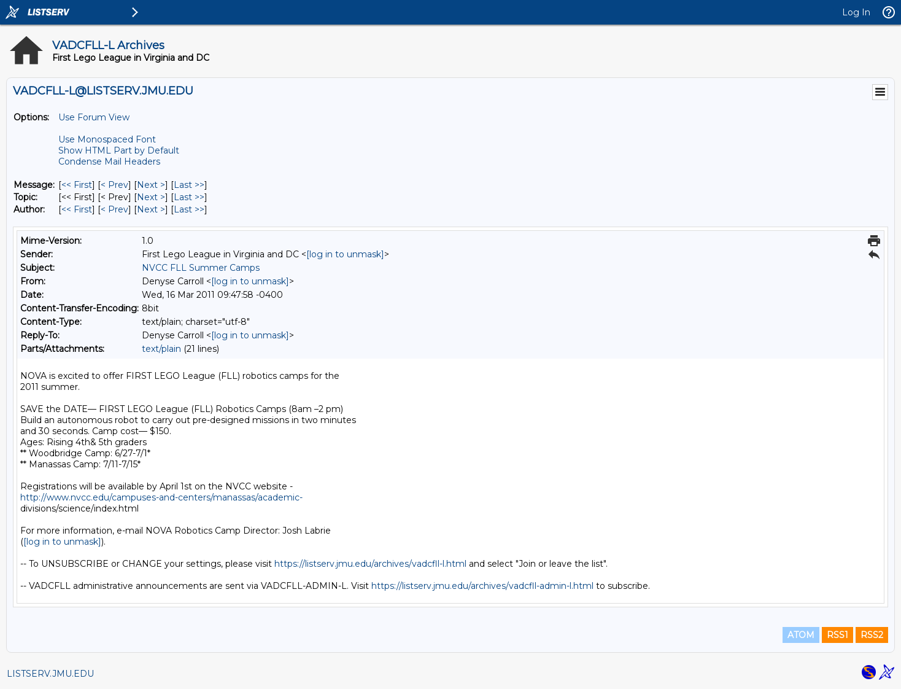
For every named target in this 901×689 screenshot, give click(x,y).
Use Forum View (94, 117)
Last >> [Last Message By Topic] (189, 197)
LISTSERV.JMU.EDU (50, 673)
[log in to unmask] (345, 254)
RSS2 (871, 634)
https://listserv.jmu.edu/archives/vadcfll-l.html (370, 563)
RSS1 (837, 634)
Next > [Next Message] (151, 184)
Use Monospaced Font (107, 139)
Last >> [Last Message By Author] (189, 209)
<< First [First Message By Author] (76, 209)
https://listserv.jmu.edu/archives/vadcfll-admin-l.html (482, 585)
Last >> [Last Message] (189, 184)
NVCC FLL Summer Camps (201, 267)
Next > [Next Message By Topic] (151, 197)
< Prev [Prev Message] (114, 184)
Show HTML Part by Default (118, 150)
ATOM (800, 634)
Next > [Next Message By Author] (151, 209)
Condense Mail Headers (109, 161)
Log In (856, 12)
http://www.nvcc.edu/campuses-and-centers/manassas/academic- (161, 497)
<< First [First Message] (76, 184)
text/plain (161, 348)
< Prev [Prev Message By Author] (114, 209)
